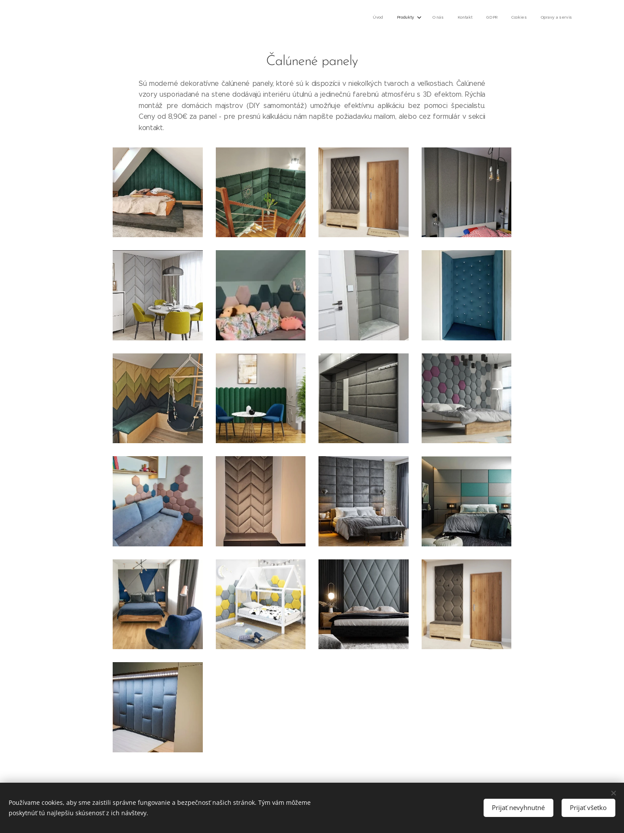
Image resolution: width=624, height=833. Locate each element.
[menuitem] (486, 18)
